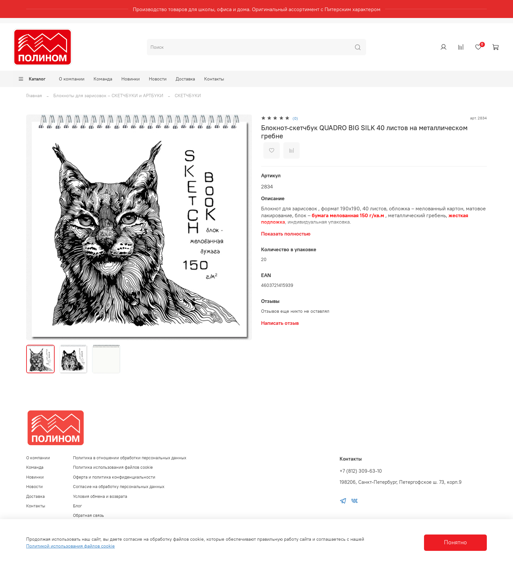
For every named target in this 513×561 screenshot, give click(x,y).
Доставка (185, 79)
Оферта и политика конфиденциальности (114, 477)
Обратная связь (88, 515)
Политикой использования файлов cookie (70, 546)
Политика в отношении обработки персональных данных (129, 457)
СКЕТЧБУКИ (188, 95)
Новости (158, 79)
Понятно (455, 542)
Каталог (31, 79)
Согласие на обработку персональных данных (119, 486)
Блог (77, 505)
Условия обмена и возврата (100, 496)
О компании (71, 79)
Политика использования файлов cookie (113, 467)
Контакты (214, 79)
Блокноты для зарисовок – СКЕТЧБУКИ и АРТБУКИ (108, 95)
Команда (103, 79)
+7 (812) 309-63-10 (361, 471)
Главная (34, 95)
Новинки (130, 79)
